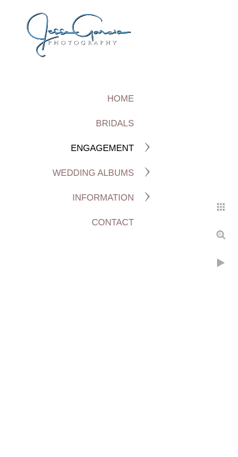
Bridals (115, 123)
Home (120, 98)
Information (103, 197)
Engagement (102, 148)
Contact (112, 222)
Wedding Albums (93, 173)
